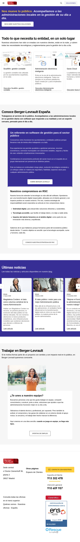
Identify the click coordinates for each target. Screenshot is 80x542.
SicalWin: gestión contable (14, 69)
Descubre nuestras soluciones (17, 24)
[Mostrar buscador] (61, 3)
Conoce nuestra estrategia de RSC (39, 242)
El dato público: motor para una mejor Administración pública (48, 300)
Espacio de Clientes (34, 472)
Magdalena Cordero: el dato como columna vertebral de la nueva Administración (15, 302)
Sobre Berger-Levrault (40, 182)
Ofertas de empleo (40, 433)
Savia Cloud (72, 69)
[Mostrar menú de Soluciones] (70, 3)
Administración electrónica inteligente (46, 70)
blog (50, 272)
